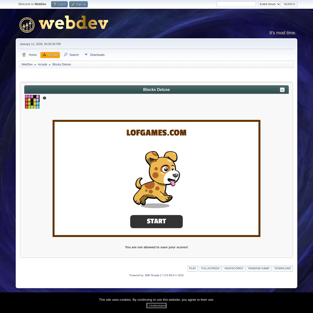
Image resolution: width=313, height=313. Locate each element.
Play (192, 268)
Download (283, 268)
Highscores (234, 268)
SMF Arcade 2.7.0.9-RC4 (159, 275)
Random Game (258, 268)
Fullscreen (210, 268)
